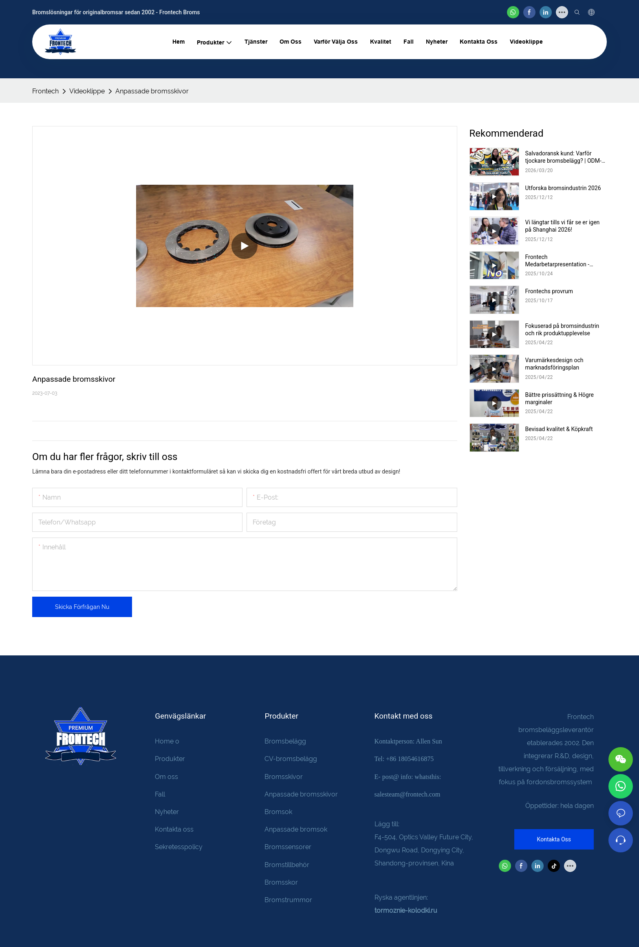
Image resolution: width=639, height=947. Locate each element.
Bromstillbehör (286, 865)
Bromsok (278, 812)
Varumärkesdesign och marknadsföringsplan (554, 364)
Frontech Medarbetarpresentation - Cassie (557, 261)
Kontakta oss (174, 829)
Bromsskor (281, 882)
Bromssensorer (287, 847)
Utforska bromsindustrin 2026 (563, 188)
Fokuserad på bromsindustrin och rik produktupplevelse (562, 329)
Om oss (166, 777)
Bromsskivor (283, 777)
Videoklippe (87, 91)
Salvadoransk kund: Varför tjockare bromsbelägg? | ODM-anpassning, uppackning (563, 157)
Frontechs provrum (549, 291)
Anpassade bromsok (295, 829)
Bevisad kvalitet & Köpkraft (559, 429)
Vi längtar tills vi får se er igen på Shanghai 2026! (562, 226)
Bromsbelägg (285, 741)
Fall (160, 794)
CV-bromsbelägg (290, 759)
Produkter (170, 759)
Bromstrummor (288, 900)
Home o (167, 741)
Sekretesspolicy (179, 847)
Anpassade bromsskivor (152, 91)
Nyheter (167, 812)
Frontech (45, 91)
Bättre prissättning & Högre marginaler (559, 398)
